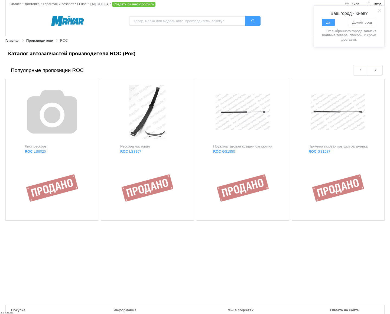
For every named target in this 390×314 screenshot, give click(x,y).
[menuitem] (352, 4)
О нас (82, 4)
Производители (39, 40)
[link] (12, 40)
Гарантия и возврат (59, 4)
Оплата (15, 4)
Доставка (33, 4)
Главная (12, 40)
